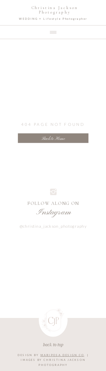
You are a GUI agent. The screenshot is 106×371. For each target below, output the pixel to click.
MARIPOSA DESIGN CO (62, 355)
